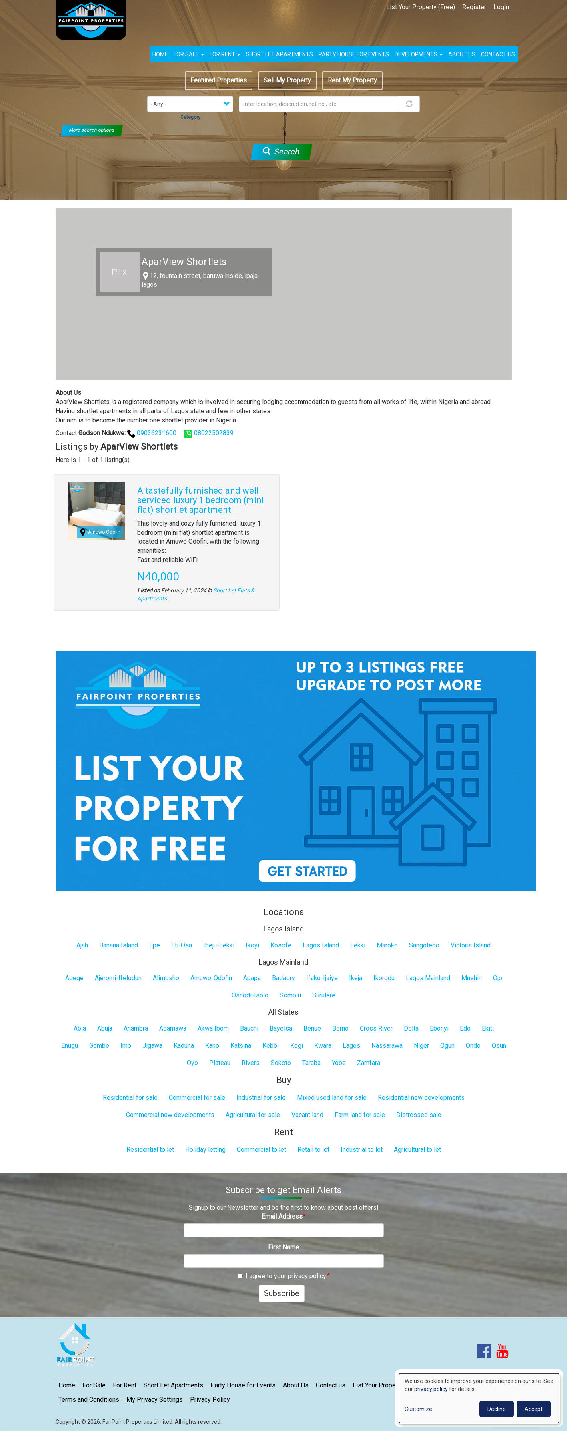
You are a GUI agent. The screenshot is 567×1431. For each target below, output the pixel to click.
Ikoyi (252, 945)
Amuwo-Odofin (211, 978)
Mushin (471, 978)
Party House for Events (354, 54)
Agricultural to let (417, 1149)
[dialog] (479, 1398)
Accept (534, 1409)
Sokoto (281, 1063)
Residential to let (150, 1149)
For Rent (225, 54)
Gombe (99, 1045)
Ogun (447, 1045)
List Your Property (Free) (420, 7)
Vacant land (307, 1115)
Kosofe (280, 945)
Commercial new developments (170, 1115)
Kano (212, 1045)
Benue (312, 1028)
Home (160, 54)
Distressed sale (418, 1115)
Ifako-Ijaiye (322, 978)
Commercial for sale (197, 1097)
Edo (465, 1028)
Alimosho (166, 978)
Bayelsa (281, 1028)
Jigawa (152, 1045)
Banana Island (118, 945)
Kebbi (270, 1045)
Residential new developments (421, 1097)
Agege (74, 978)
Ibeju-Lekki (218, 945)
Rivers (251, 1063)
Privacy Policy (210, 1399)
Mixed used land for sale (332, 1097)
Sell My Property (287, 80)
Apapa (252, 978)
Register (474, 7)
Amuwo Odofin (104, 532)
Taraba (311, 1063)
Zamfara (368, 1063)
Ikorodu (384, 978)
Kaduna (184, 1045)
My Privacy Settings (154, 1399)
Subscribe (281, 1293)
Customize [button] (418, 1409)
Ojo (497, 978)
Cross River (376, 1028)
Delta (411, 1028)
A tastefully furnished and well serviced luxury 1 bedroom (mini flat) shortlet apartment (200, 500)
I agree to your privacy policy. (282, 1276)
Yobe (339, 1063)
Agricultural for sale (253, 1115)
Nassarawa (387, 1045)
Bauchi (249, 1028)
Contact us (498, 54)
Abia (80, 1028)
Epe (154, 945)
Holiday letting (205, 1149)
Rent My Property (352, 80)
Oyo (192, 1063)
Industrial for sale (261, 1097)
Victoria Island (471, 945)
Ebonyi (439, 1028)
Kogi (296, 1045)
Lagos (351, 1045)
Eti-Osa (181, 945)
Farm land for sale (360, 1115)
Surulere (323, 995)
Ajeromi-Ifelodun (118, 978)
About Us (296, 1385)
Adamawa (172, 1028)
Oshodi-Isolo (250, 995)
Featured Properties (218, 80)
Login (501, 7)
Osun (499, 1045)
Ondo (473, 1045)
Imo (125, 1045)
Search (281, 151)
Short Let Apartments (279, 54)
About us (461, 54)
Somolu (290, 995)
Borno (340, 1028)
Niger (421, 1045)
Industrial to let (362, 1149)
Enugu (69, 1045)
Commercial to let (261, 1149)
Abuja (104, 1028)
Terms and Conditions (88, 1399)
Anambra (136, 1028)
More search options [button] (92, 130)
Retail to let (313, 1149)
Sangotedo (424, 945)
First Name (283, 1247)
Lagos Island (321, 945)
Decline (496, 1409)
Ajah (82, 945)
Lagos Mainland (428, 978)
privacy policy (431, 1389)
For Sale (189, 54)
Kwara (322, 1045)
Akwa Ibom (213, 1028)
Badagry (283, 978)
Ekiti (488, 1028)
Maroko (387, 945)
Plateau (219, 1063)
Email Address (282, 1216)
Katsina (240, 1045)
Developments (419, 54)
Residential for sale (130, 1097)
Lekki (357, 945)
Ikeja (355, 978)
